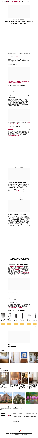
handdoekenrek (10, 129)
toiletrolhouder (16, 269)
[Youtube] (6, 415)
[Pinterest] (8, 415)
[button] (16, 433)
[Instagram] (4, 415)
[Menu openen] (2, 1)
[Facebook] (3, 415)
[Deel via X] (15, 346)
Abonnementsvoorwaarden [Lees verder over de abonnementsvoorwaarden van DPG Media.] (28, 433)
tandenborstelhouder (19, 266)
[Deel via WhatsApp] (11, 346)
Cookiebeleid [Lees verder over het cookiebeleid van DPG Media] (7, 433)
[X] (10, 415)
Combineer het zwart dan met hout (14, 135)
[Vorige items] (35, 326)
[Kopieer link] (9, 346)
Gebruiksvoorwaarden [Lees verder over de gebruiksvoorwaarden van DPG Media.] (22, 433)
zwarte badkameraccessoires (24, 272)
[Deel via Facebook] (13, 346)
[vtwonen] (7, 1)
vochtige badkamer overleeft (20, 190)
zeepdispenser (12, 266)
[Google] (1, 415)
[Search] (35, 1)
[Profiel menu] (34, 1)
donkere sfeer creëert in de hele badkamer (15, 307)
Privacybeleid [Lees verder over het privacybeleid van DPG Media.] (11, 433)
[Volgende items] (36, 326)
